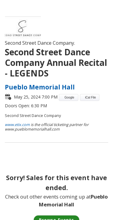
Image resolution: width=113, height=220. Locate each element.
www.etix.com (17, 124)
